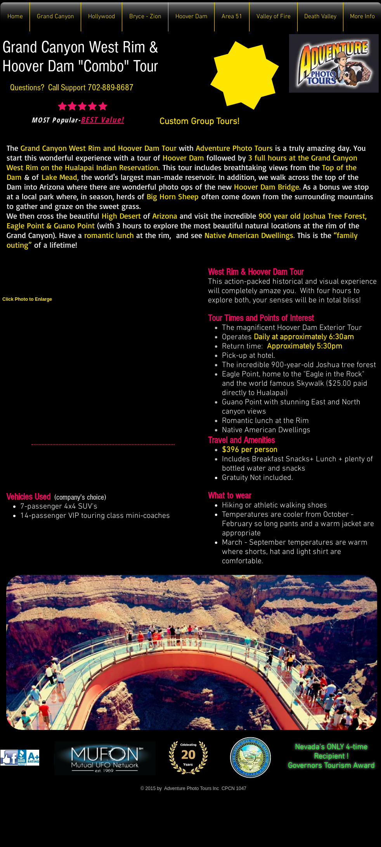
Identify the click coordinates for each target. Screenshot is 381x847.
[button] (55, 16)
